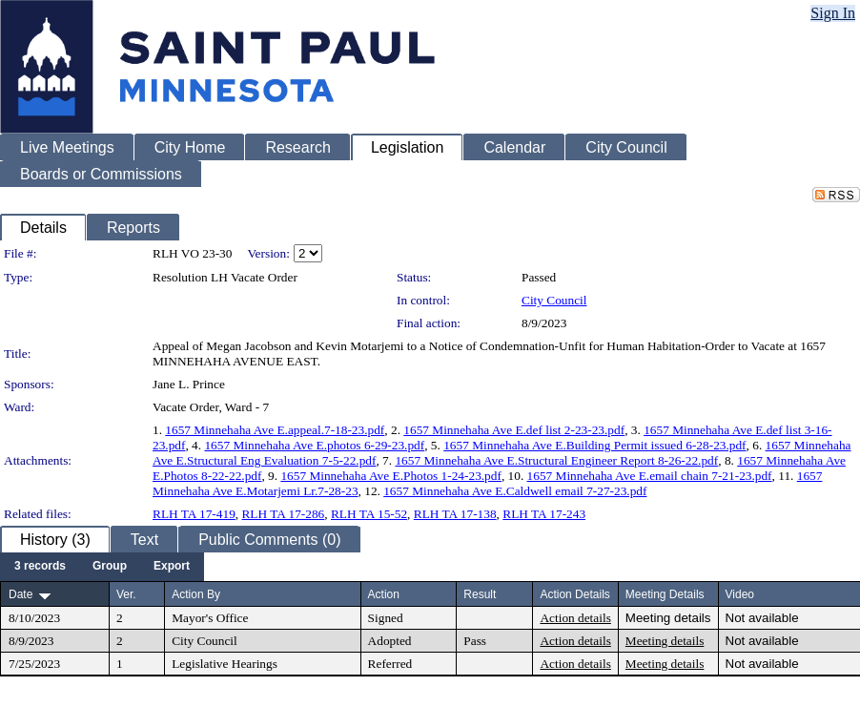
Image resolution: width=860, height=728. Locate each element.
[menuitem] (40, 566)
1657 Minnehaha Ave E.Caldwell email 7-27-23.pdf (514, 491)
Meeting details (668, 618)
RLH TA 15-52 (369, 514)
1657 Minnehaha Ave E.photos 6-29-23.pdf (314, 445)
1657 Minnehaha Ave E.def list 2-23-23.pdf (514, 430)
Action (383, 594)
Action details (575, 618)
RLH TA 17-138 (455, 514)
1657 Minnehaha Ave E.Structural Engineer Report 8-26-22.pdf (556, 460)
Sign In (832, 13)
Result (479, 594)
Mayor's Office (210, 618)
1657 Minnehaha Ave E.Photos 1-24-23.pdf (391, 475)
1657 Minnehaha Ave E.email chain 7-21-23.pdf (649, 475)
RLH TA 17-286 (282, 514)
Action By (196, 594)
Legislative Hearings (224, 663)
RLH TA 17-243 (543, 514)
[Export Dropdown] (171, 566)
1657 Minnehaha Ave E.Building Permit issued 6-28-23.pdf (594, 445)
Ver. (126, 594)
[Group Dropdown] (109, 566)
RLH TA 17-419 (194, 514)
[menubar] (102, 566)
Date (20, 594)
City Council (554, 300)
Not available (762, 618)
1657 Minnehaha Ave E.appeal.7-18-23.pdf (274, 430)
